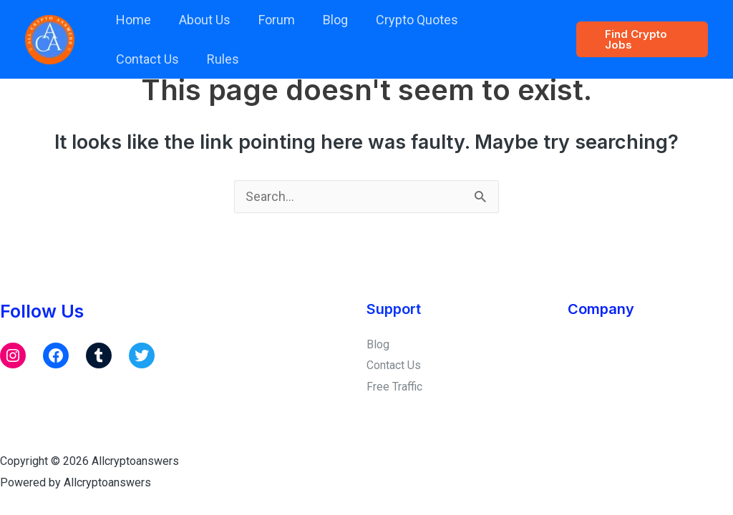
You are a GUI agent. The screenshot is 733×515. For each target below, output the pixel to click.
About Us (201, 19)
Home (132, 19)
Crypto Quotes (407, 19)
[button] (640, 39)
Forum (271, 19)
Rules (131, 59)
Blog (327, 19)
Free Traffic (394, 386)
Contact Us (505, 19)
